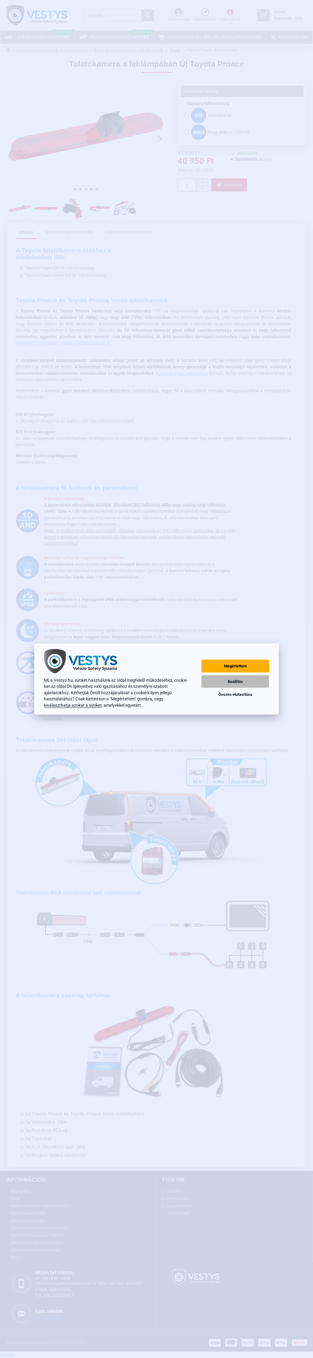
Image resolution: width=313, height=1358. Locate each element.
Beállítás (235, 681)
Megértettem (235, 666)
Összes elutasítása (235, 694)
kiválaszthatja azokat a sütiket (73, 705)
